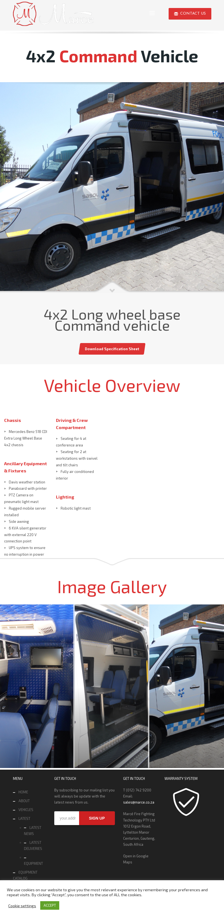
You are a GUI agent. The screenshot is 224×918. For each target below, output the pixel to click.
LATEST (24, 818)
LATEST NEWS (32, 830)
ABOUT (24, 801)
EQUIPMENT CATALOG (25, 875)
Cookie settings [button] (22, 905)
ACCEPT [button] (50, 905)
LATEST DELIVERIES (33, 845)
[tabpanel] (112, 187)
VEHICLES (25, 809)
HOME (23, 792)
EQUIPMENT (33, 863)
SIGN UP (97, 818)
